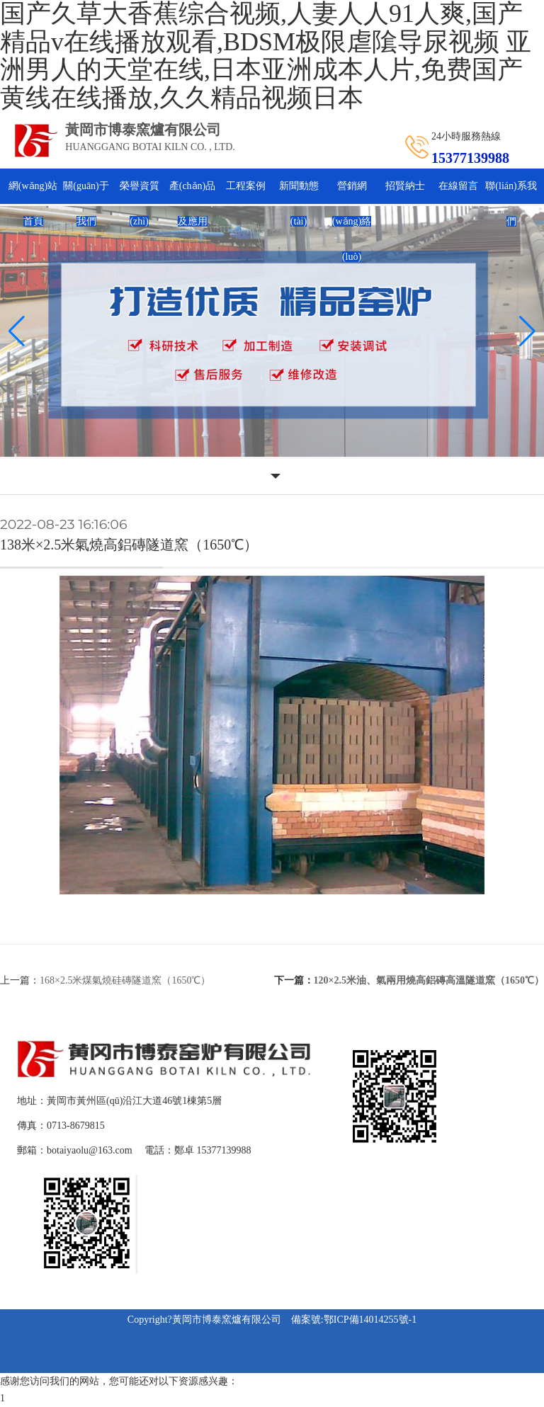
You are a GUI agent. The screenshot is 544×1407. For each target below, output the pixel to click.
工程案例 (246, 186)
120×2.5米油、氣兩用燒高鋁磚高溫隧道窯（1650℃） (429, 980)
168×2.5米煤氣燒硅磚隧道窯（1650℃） (125, 980)
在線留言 (458, 186)
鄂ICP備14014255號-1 (370, 1319)
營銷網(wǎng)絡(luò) (351, 221)
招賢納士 (405, 186)
